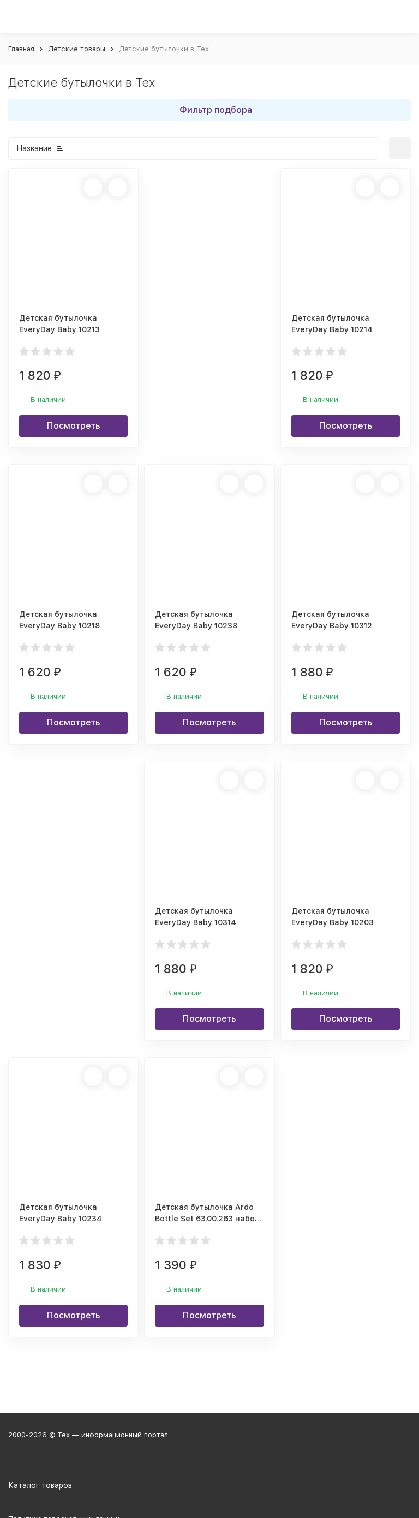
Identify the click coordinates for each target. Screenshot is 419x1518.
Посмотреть (73, 426)
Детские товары (76, 49)
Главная (21, 49)
